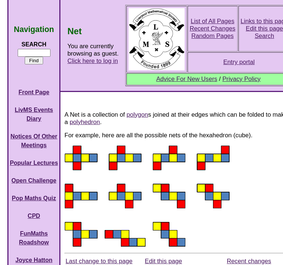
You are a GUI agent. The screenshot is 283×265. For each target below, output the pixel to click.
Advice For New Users (186, 78)
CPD (34, 216)
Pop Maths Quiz (34, 198)
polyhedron (85, 122)
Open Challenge (33, 180)
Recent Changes (212, 28)
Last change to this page (99, 261)
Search (264, 35)
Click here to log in (92, 60)
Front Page (33, 92)
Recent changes (249, 261)
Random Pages (212, 35)
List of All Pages (212, 21)
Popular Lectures (34, 163)
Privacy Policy (241, 78)
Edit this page (163, 261)
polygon (137, 114)
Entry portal (239, 62)
